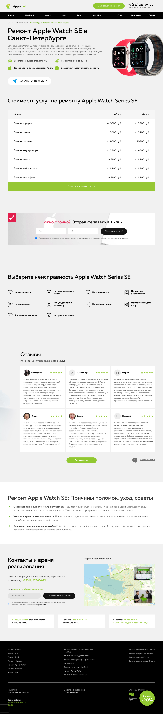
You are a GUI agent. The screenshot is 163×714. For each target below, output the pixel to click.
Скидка (147, 698)
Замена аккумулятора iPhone (142, 661)
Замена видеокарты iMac (75, 675)
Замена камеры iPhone (139, 657)
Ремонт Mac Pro (15, 669)
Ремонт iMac (13, 653)
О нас (120, 15)
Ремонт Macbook (15, 661)
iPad (64, 15)
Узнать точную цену (33, 81)
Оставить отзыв (147, 460)
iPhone (11, 15)
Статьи (152, 15)
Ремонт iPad (13, 657)
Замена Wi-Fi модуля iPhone (76, 656)
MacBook (29, 15)
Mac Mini (96, 15)
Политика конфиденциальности (18, 691)
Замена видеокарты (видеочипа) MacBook (78, 651)
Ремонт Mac (13, 672)
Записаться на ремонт (109, 6)
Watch (48, 15)
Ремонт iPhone (14, 650)
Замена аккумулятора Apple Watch (79, 660)
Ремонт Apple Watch (17, 665)
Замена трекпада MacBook (76, 667)
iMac (79, 15)
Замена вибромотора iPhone (142, 650)
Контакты (136, 15)
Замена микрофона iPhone (141, 653)
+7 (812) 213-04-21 (140, 5)
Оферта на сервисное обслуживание (74, 691)
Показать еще (82, 460)
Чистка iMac (69, 663)
